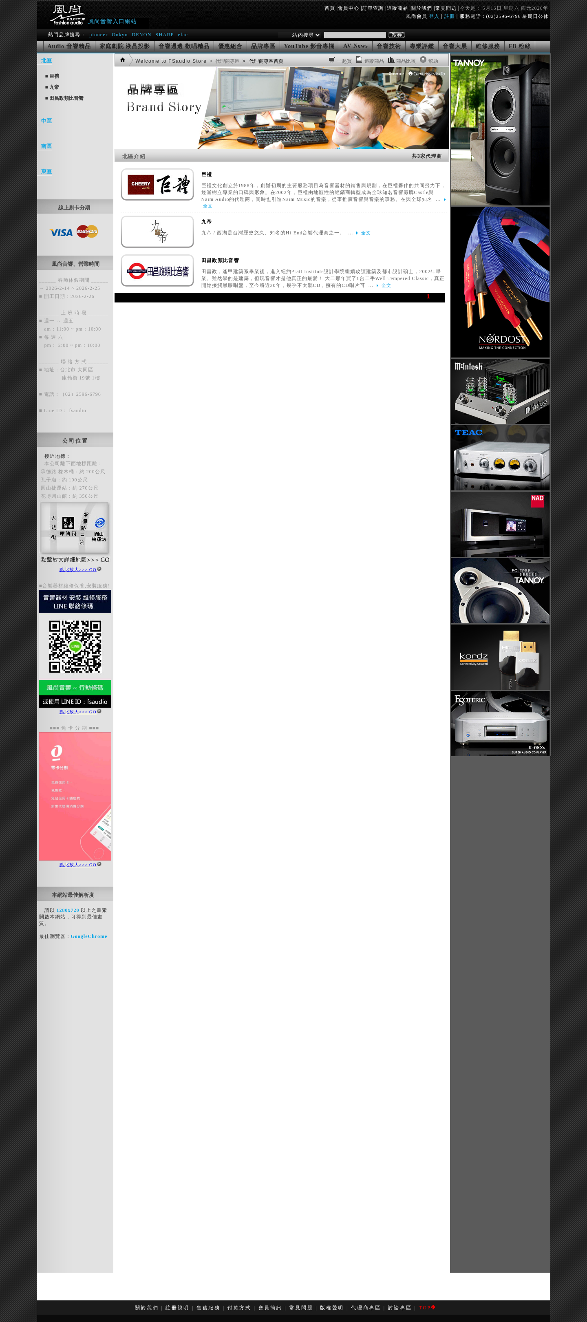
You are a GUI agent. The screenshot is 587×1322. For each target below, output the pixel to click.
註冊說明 (178, 1308)
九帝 (206, 222)
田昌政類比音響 (220, 260)
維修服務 (488, 46)
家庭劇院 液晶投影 (124, 46)
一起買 (344, 61)
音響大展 (455, 46)
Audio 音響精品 (69, 46)
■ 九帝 (52, 87)
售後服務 (208, 1308)
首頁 (329, 8)
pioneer (98, 35)
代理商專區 (366, 1308)
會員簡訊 (270, 1308)
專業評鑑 (422, 46)
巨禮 (206, 174)
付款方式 (239, 1308)
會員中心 (348, 8)
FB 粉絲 (520, 46)
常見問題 (446, 8)
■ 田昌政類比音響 (64, 98)
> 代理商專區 (224, 61)
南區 (46, 146)
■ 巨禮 (52, 76)
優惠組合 (230, 46)
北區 (46, 60)
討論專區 (400, 1308)
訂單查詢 (373, 8)
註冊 (449, 16)
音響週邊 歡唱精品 (184, 46)
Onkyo (120, 35)
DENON (142, 35)
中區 (46, 121)
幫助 (433, 61)
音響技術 (389, 46)
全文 (208, 205)
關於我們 (421, 8)
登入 (434, 16)
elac (183, 35)
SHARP (164, 35)
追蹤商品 (397, 8)
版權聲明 (332, 1308)
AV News (355, 46)
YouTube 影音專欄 (309, 46)
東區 (46, 171)
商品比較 (406, 61)
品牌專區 (263, 46)
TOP (427, 1308)
